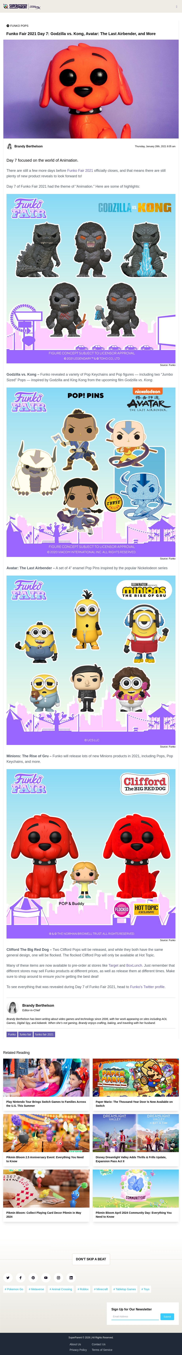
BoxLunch (134, 965)
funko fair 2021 (44, 1034)
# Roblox (83, 1289)
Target (113, 965)
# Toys (145, 1289)
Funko (12, 1034)
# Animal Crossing (61, 1289)
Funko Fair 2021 (80, 171)
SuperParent (76, 1337)
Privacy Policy (78, 1349)
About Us (75, 1344)
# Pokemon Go (14, 1289)
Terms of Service (102, 1349)
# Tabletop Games (124, 1289)
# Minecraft (101, 1289)
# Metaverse (36, 1289)
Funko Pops (19, 25)
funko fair (25, 1034)
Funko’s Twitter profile (147, 987)
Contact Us (99, 1344)
